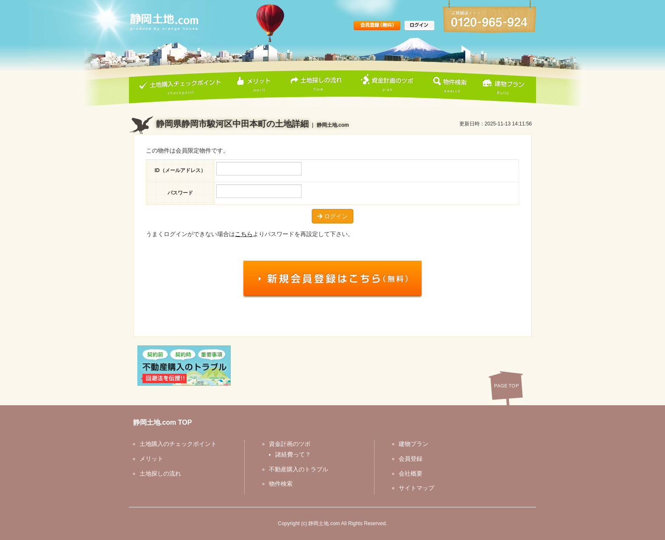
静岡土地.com (324, 523)
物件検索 (281, 483)
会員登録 (410, 458)
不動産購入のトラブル (298, 469)
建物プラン (413, 443)
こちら (244, 234)
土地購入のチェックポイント (178, 443)
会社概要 (410, 473)
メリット (151, 458)
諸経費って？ (293, 454)
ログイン (332, 216)
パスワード (180, 193)
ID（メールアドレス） (180, 170)
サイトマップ (416, 487)
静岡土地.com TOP (162, 422)
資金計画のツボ (289, 443)
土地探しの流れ (160, 473)
